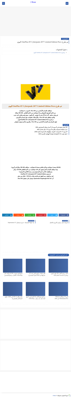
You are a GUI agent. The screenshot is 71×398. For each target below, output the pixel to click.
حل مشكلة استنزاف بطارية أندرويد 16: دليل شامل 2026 (52, 129)
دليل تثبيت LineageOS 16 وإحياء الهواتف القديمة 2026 (52, 134)
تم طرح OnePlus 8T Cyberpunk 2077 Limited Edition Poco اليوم (49, 52)
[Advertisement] (35, 22)
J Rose (33, 2)
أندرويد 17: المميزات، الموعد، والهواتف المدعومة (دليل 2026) (50, 131)
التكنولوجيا (65, 39)
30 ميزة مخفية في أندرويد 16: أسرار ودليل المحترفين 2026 (51, 127)
